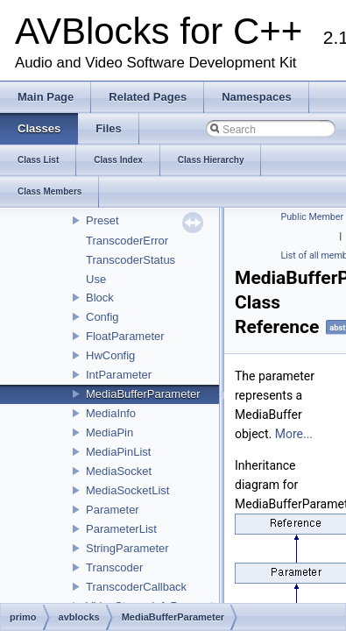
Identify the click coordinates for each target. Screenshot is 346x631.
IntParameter (119, 374)
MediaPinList (118, 451)
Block (100, 297)
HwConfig (110, 355)
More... (294, 434)
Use (96, 279)
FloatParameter (125, 336)
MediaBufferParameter (143, 394)
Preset (102, 220)
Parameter (112, 509)
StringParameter (127, 548)
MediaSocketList (127, 490)
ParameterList (121, 528)
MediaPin (109, 432)
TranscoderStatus (130, 259)
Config (102, 316)
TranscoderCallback (136, 586)
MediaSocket (119, 471)
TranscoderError (127, 240)
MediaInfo (111, 413)
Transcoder (114, 567)
